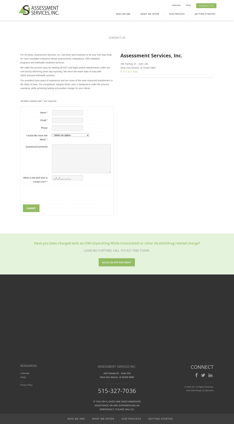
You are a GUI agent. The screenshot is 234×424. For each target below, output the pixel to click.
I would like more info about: (37, 137)
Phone (44, 128)
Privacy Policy (26, 385)
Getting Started (205, 13)
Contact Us (206, 5)
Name (44, 112)
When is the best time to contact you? (35, 179)
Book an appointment (116, 262)
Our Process (177, 13)
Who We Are (123, 13)
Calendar (176, 5)
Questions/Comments (37, 146)
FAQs (188, 5)
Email (43, 120)
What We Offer (150, 13)
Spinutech (209, 390)
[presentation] (47, 196)
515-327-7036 (130, 71)
